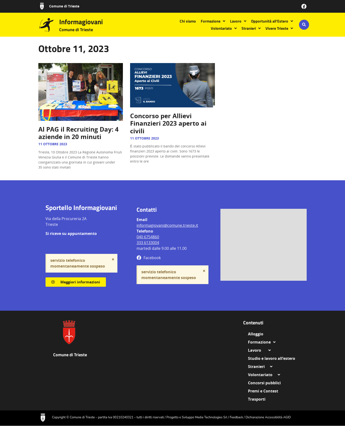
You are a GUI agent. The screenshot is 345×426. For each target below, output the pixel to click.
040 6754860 (148, 236)
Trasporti (256, 399)
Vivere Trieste (279, 28)
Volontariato (224, 28)
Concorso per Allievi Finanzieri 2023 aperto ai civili (168, 123)
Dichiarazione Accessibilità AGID (268, 417)
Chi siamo (188, 21)
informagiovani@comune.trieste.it (167, 225)
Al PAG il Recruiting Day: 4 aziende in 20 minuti (78, 133)
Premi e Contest (263, 391)
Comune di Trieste (64, 6)
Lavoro (238, 21)
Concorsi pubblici (264, 382)
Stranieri (251, 28)
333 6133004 (148, 242)
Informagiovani (81, 22)
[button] (304, 25)
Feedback (236, 417)
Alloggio (257, 334)
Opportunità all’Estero (272, 21)
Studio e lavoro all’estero (271, 358)
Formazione (213, 21)
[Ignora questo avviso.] (113, 259)
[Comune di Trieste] (42, 6)
